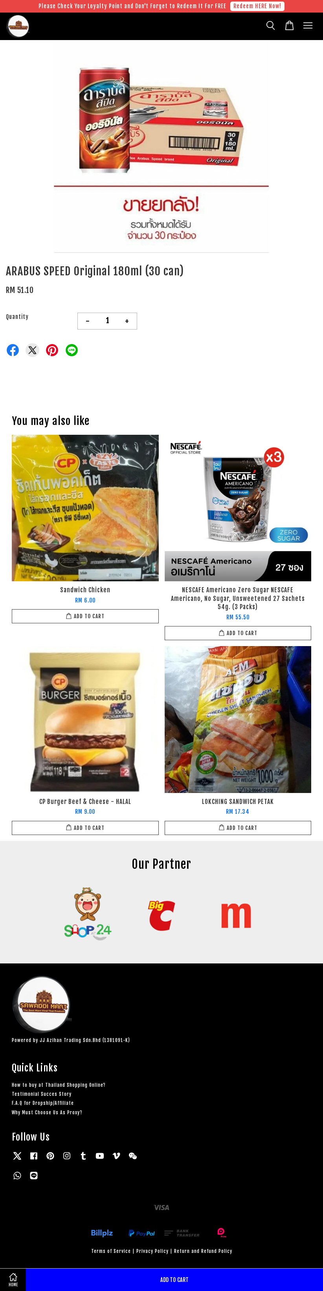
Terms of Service (111, 1251)
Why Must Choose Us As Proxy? (47, 1112)
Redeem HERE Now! (257, 6)
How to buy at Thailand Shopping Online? (59, 1085)
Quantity (17, 316)
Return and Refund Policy (203, 1251)
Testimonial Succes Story (42, 1094)
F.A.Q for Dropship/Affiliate (43, 1103)
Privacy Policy (152, 1251)
